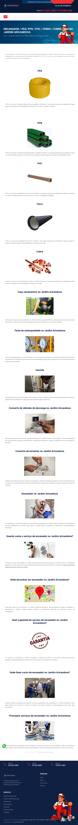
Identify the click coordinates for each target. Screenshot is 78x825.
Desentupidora (8, 804)
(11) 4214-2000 (49, 10)
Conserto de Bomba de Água (11, 798)
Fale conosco (43, 783)
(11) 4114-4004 (60, 765)
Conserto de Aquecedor (10, 796)
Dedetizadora (7, 801)
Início (5, 35)
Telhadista (6, 812)
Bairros (42, 780)
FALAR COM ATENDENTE (63, 6)
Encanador (7, 807)
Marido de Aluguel (8, 809)
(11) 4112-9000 (37, 765)
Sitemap (42, 785)
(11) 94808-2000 (65, 10)
